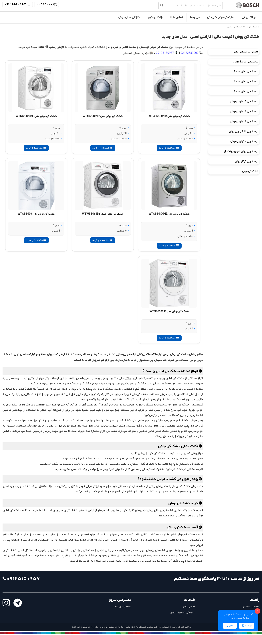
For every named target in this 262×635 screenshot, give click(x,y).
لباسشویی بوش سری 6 (245, 81)
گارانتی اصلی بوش (129, 17)
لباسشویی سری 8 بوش (245, 62)
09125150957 (165, 53)
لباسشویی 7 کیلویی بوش (244, 141)
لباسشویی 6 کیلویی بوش (244, 101)
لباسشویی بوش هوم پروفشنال (241, 151)
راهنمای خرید (154, 17)
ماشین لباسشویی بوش (245, 52)
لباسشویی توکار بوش (246, 161)
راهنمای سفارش (250, 606)
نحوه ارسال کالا (123, 606)
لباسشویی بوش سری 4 (245, 71)
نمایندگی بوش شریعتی (220, 17)
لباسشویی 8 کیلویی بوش (244, 111)
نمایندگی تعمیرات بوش (182, 612)
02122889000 (189, 53)
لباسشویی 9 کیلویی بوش (244, 121)
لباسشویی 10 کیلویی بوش (243, 131)
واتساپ (246, 625)
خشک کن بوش (250, 171)
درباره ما (195, 17)
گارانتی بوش (188, 606)
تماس (230, 625)
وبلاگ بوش (248, 17)
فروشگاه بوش (252, 26)
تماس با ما (176, 17)
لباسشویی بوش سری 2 (245, 91)
